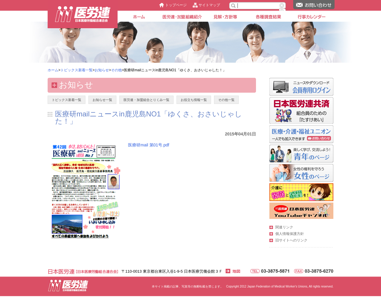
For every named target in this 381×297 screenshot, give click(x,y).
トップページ (176, 5)
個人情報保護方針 (289, 234)
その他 (116, 70)
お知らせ (102, 70)
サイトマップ (209, 5)
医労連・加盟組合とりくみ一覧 (146, 100)
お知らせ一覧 (102, 100)
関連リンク (284, 227)
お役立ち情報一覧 (194, 100)
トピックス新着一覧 (76, 70)
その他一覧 (226, 100)
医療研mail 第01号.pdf (148, 145)
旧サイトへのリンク (291, 240)
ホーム (53, 70)
